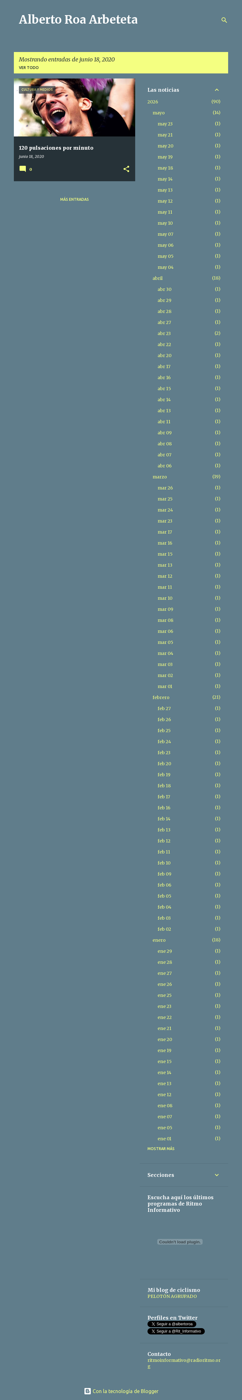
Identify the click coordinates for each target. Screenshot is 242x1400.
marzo (160, 477)
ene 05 (165, 1128)
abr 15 (164, 388)
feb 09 (164, 874)
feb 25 (164, 730)
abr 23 (164, 333)
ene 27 (165, 973)
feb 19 (164, 775)
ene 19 (164, 1050)
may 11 (165, 212)
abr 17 (164, 366)
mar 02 (165, 675)
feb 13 (164, 830)
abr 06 (165, 466)
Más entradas (74, 199)
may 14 (165, 179)
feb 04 (164, 907)
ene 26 (165, 984)
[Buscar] (224, 20)
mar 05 (165, 642)
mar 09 (165, 609)
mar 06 (165, 631)
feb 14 (164, 819)
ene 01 (164, 1139)
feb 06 (164, 885)
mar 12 (165, 576)
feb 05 (164, 896)
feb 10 (164, 863)
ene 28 (165, 962)
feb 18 (164, 786)
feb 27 (164, 708)
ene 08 (165, 1105)
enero (159, 940)
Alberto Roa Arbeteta (78, 20)
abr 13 (164, 411)
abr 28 (164, 311)
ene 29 (165, 951)
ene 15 (165, 1061)
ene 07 (165, 1116)
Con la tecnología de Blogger (121, 1391)
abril (158, 278)
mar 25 (165, 499)
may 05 (166, 256)
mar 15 (165, 554)
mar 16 (165, 543)
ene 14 (164, 1072)
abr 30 (164, 289)
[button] (126, 169)
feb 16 (164, 808)
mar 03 (165, 664)
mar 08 (165, 620)
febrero (161, 697)
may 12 (165, 201)
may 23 (165, 124)
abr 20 (164, 355)
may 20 (165, 146)
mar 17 (165, 532)
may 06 (166, 245)
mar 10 (165, 598)
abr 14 (164, 399)
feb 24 (164, 741)
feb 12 (164, 841)
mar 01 (165, 686)
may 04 (166, 267)
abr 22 (164, 344)
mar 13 (165, 565)
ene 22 (165, 1017)
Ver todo (29, 68)
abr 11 (164, 422)
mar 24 (165, 510)
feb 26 (164, 719)
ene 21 (164, 1028)
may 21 (165, 135)
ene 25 (165, 995)
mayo (159, 113)
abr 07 (164, 455)
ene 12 (164, 1094)
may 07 (165, 234)
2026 (152, 102)
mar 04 (165, 653)
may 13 (165, 190)
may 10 (165, 223)
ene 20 (165, 1039)
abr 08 (165, 444)
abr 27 (164, 322)
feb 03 (164, 918)
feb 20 (164, 764)
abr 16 (164, 377)
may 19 (165, 157)
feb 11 (164, 852)
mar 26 (165, 488)
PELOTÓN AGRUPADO (172, 1296)
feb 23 (164, 752)
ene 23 (164, 1006)
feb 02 (164, 929)
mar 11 (165, 587)
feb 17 (164, 797)
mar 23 (165, 521)
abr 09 (165, 433)
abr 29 (164, 300)
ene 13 (164, 1083)
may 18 (165, 168)
